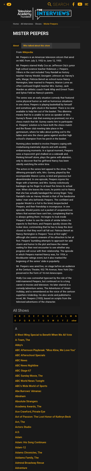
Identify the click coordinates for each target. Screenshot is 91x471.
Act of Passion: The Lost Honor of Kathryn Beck (43, 416)
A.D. (17, 432)
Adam (18, 437)
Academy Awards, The (28, 406)
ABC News (21, 360)
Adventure (21, 467)
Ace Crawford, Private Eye (30, 411)
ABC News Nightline (26, 365)
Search (61, 4)
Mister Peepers (51, 24)
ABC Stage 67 (23, 370)
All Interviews (27, 24)
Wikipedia (27, 52)
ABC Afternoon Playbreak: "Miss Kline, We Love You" (45, 350)
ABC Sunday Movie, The (29, 375)
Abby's (19, 345)
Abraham (20, 396)
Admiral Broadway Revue (29, 462)
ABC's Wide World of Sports (31, 386)
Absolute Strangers (26, 401)
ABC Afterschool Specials (30, 355)
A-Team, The (22, 339)
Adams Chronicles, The (28, 452)
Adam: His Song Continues (30, 442)
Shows (38, 24)
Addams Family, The (27, 457)
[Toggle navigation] (86, 4)
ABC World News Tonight (29, 380)
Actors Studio (23, 426)
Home (16, 24)
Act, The (20, 421)
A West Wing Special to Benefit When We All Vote (43, 334)
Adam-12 (20, 447)
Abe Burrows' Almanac (28, 391)
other (74, 321)
